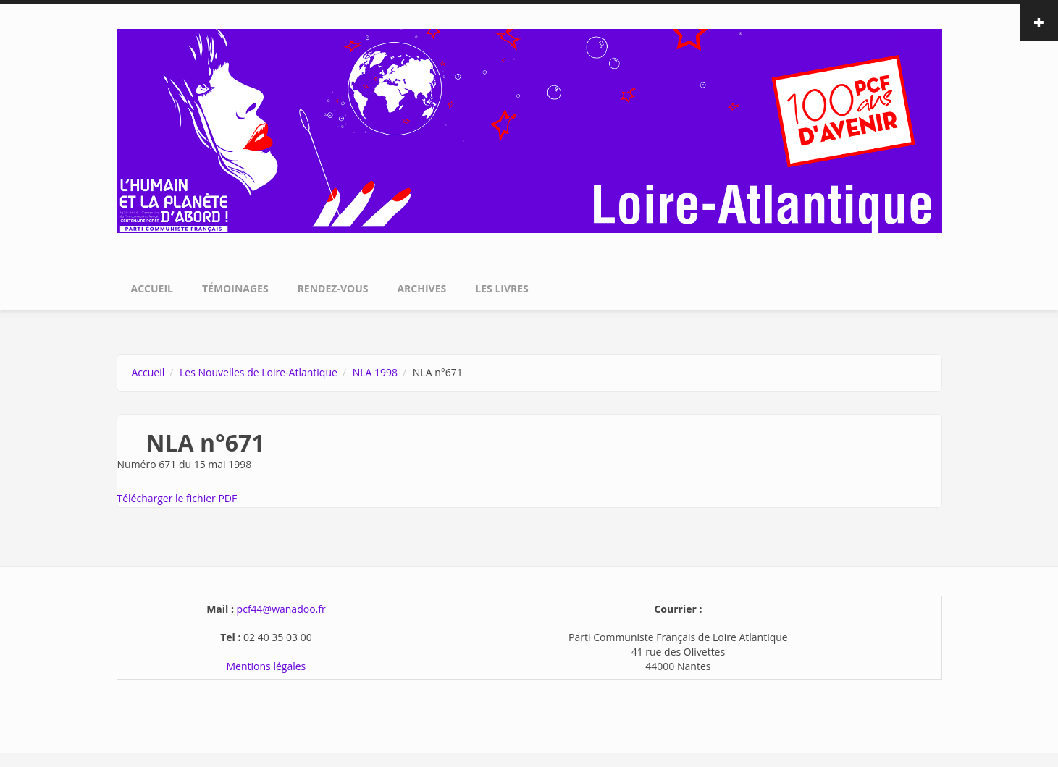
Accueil (152, 288)
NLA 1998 (375, 372)
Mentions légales (266, 666)
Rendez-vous (333, 288)
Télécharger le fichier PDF (177, 498)
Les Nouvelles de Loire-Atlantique (258, 372)
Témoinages (235, 288)
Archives (421, 288)
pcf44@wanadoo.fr (281, 609)
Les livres (502, 288)
